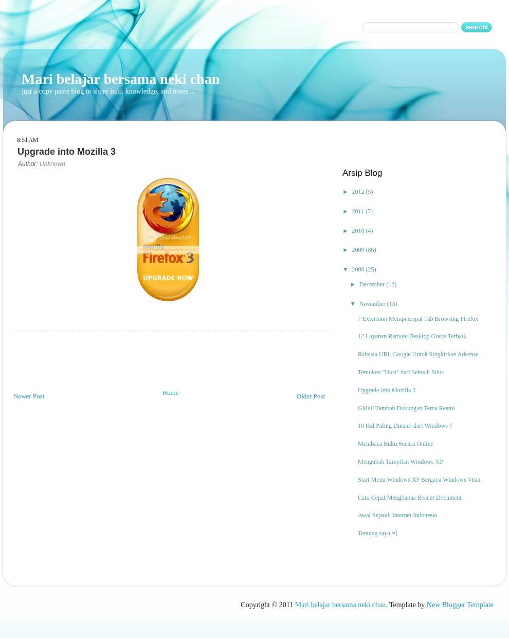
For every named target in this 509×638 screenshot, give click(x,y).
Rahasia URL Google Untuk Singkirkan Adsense (418, 354)
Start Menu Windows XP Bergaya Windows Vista (419, 479)
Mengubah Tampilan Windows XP (400, 461)
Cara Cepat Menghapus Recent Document (410, 497)
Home (170, 392)
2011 (359, 211)
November (373, 303)
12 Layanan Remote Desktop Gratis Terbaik (412, 336)
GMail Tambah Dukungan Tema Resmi (406, 408)
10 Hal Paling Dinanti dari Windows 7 (405, 425)
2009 (359, 249)
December (372, 284)
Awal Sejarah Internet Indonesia (397, 515)
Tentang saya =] (377, 533)
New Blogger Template (460, 605)
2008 (359, 269)
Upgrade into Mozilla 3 (386, 390)
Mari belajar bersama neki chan (121, 79)
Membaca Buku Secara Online (395, 443)
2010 (359, 230)
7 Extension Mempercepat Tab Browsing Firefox (418, 318)
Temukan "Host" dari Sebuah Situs (401, 372)
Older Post (311, 396)
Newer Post (28, 396)
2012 (359, 191)
